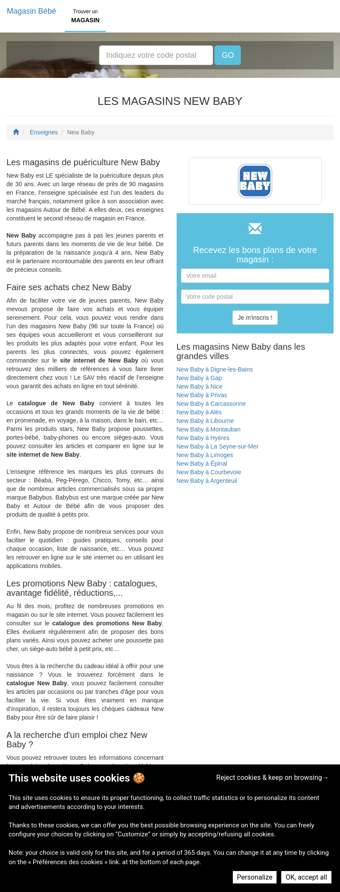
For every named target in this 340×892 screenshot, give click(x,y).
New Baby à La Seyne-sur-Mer (218, 446)
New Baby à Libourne (205, 420)
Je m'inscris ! (255, 317)
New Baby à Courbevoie (209, 472)
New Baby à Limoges (205, 455)
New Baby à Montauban (209, 429)
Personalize (255, 877)
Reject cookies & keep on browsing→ (272, 777)
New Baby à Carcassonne (211, 403)
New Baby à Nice (200, 386)
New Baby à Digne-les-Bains (215, 369)
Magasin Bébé (31, 11)
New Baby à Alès (199, 412)
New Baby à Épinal (202, 463)
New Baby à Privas (202, 395)
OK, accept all (306, 877)
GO (228, 55)
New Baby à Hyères (203, 437)
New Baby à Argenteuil (207, 480)
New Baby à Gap (199, 378)
